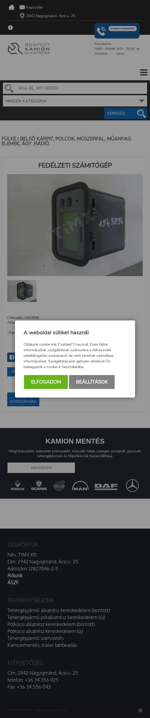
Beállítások (92, 382)
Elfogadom (46, 382)
